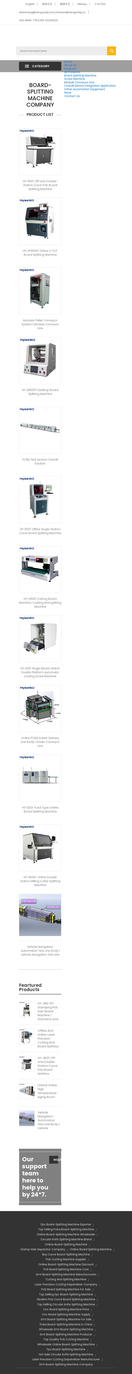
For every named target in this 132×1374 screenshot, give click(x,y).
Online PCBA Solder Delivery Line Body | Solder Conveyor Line (40, 742)
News (67, 93)
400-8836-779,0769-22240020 (38, 20)
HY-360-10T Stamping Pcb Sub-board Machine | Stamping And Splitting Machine (48, 1015)
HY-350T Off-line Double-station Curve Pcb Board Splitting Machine (40, 185)
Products (70, 69)
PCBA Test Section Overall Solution (40, 461)
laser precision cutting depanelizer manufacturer (66, 1359)
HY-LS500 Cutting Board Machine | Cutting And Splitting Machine (40, 603)
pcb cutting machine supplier (66, 1259)
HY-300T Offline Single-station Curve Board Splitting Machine (40, 531)
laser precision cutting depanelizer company (66, 1284)
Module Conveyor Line (79, 82)
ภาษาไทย (100, 4)
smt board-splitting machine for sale (66, 1319)
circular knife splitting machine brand (66, 1239)
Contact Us (72, 96)
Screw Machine (74, 79)
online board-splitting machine (66, 1244)
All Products (72, 72)
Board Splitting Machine (80, 75)
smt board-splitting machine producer (66, 1334)
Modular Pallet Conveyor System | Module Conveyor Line (40, 324)
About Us (70, 65)
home (68, 62)
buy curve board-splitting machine (66, 1254)
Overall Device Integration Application (90, 86)
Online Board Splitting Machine (91, 1249)
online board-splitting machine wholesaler (66, 1234)
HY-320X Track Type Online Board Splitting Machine (40, 809)
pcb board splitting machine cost (66, 1269)
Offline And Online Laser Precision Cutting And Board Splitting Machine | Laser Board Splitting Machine (49, 1044)
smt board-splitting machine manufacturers (66, 1274)
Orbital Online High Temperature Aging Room (47, 1091)
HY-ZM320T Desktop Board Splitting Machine (40, 392)
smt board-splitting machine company (66, 1364)
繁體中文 (65, 4)
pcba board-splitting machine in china (66, 1324)
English (30, 4)
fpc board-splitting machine (66, 1349)
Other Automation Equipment (84, 89)
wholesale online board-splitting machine (66, 1344)
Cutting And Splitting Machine (66, 1279)
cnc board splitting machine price (66, 1309)
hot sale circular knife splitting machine (66, 1354)
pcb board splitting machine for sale (66, 1289)
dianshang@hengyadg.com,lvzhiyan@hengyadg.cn (52, 12)
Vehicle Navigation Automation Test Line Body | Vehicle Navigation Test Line (40, 951)
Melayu (82, 4)
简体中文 (47, 4)
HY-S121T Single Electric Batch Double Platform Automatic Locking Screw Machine (40, 672)
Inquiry (55, 1160)
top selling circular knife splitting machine (66, 1304)
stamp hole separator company (43, 1249)
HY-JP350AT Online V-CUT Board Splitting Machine (40, 253)
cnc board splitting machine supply (66, 1314)
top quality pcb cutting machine (66, 1339)
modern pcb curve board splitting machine (66, 1299)
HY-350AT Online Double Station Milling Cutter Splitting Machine (40, 881)
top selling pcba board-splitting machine (66, 1229)
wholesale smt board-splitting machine (66, 1329)
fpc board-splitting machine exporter (66, 1224)
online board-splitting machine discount (66, 1264)
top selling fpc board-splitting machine (66, 1294)
